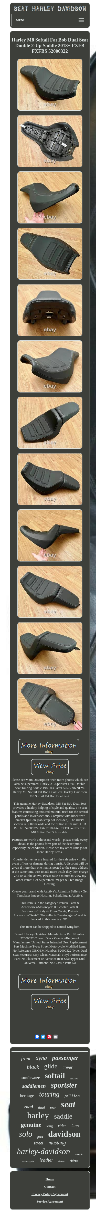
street (39, 1143)
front (25, 1058)
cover (67, 1067)
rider (62, 1126)
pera (40, 1137)
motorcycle (28, 1161)
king (49, 1126)
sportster (64, 1085)
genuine (31, 1124)
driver (61, 1161)
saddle (63, 1116)
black (33, 1067)
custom (74, 1078)
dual (41, 1107)
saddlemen (34, 1086)
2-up (75, 1126)
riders (74, 1161)
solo (25, 1134)
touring (49, 1094)
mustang (57, 1142)
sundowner (31, 1078)
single (79, 1154)
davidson (64, 1134)
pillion (72, 1096)
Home (50, 1179)
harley (38, 1115)
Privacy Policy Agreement (49, 1194)
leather (46, 1160)
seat (68, 1104)
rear (53, 1107)
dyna (41, 1058)
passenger (65, 1057)
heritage (27, 1095)
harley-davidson (43, 1151)
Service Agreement (49, 1201)
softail (55, 1075)
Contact (49, 1186)
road (28, 1106)
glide (50, 1066)
